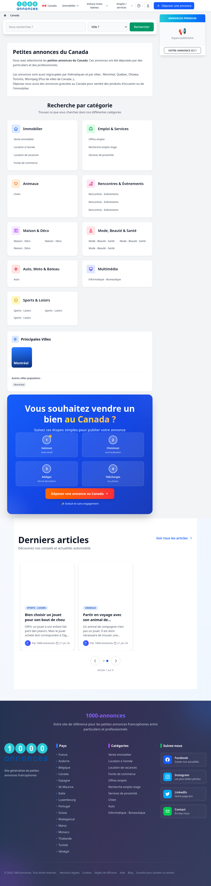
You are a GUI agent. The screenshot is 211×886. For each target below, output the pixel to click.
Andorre (63, 761)
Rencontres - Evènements (104, 194)
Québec (122, 74)
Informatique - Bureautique (105, 279)
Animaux (90, 607)
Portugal (63, 806)
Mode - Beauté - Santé (102, 241)
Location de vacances (26, 155)
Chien (17, 194)
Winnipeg (31, 79)
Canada (50, 5)
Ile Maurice (64, 787)
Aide (122, 872)
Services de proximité (101, 155)
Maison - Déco (22, 241)
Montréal (109, 74)
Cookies (87, 872)
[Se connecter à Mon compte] (138, 5)
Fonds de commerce (26, 163)
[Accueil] (5, 15)
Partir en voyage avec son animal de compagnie (102, 619)
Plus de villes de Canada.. (56, 79)
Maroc (61, 826)
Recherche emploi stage (103, 147)
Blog (130, 872)
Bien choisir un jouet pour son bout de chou (45, 617)
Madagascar (65, 819)
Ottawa (133, 74)
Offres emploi (97, 139)
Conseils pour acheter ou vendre (155, 872)
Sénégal (62, 851)
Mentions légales (70, 872)
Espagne (63, 780)
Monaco (62, 832)
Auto (16, 279)
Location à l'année (24, 147)
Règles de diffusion (106, 872)
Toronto (18, 79)
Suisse (61, 813)
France (61, 755)
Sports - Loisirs (22, 310)
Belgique (63, 767)
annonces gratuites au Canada (65, 84)
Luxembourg (66, 800)
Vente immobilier (24, 139)
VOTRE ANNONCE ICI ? (182, 50)
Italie (60, 793)
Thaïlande (64, 838)
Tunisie (62, 845)
